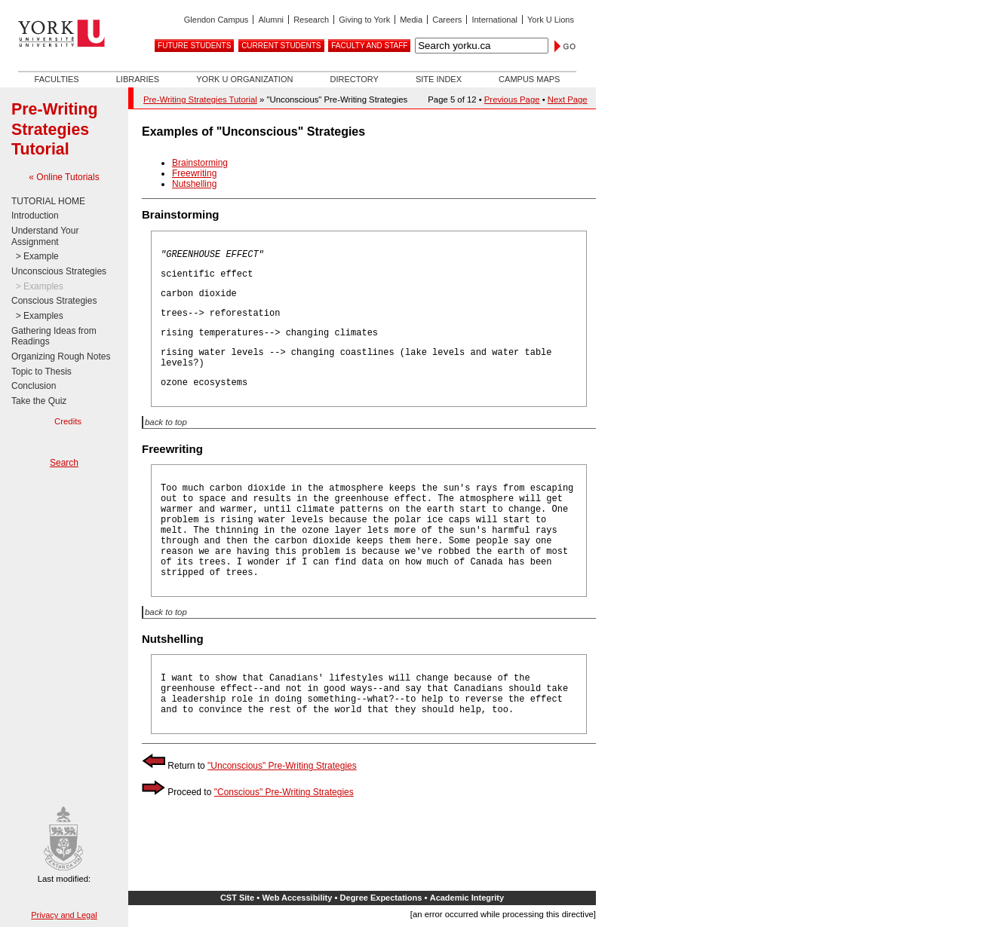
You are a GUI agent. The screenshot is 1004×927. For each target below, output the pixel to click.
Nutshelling (194, 184)
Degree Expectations (381, 897)
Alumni (271, 19)
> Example (35, 256)
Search (64, 462)
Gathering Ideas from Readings (54, 336)
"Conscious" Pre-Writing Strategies (284, 792)
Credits (67, 421)
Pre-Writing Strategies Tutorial (54, 129)
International (494, 19)
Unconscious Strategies (58, 271)
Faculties (57, 79)
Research (311, 19)
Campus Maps (529, 79)
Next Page (568, 99)
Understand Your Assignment (44, 236)
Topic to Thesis (41, 371)
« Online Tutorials (64, 177)
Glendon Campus (216, 19)
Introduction (35, 215)
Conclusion (33, 386)
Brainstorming (200, 163)
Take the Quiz (38, 401)
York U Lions (550, 19)
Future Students (194, 45)
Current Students (281, 45)
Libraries (137, 79)
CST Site (237, 897)
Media (411, 19)
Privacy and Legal (64, 914)
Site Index (439, 79)
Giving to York (364, 19)
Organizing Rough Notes (60, 356)
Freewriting (194, 173)
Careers (447, 19)
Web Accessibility (297, 897)
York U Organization (244, 79)
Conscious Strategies (54, 300)
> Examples (37, 286)
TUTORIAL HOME (48, 201)
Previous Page (512, 99)
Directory (354, 79)
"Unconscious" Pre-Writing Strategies (282, 765)
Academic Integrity (467, 897)
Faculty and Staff (369, 45)
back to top (166, 422)
